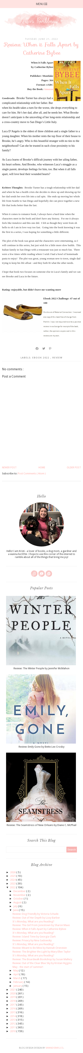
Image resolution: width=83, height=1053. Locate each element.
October (18, 898)
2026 (13, 872)
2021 (13, 989)
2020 (13, 993)
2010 (13, 1031)
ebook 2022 (41, 357)
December (19, 891)
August (17, 902)
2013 (13, 1019)
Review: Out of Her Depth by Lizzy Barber (36, 917)
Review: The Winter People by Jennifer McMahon (41, 668)
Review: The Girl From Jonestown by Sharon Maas (41, 925)
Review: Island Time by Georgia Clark (34, 936)
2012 (13, 1023)
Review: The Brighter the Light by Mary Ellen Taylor (42, 951)
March (17, 978)
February (18, 981)
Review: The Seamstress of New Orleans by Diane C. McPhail (41, 825)
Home (41, 467)
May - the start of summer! (28, 966)
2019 (13, 997)
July (15, 906)
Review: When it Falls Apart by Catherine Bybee (39, 928)
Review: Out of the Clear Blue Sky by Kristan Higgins (42, 963)
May (16, 970)
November (19, 894)
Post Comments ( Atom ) (32, 473)
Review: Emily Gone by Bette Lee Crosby (41, 746)
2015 (13, 1012)
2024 (13, 879)
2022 (13, 887)
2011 (13, 1027)
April (16, 974)
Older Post (74, 467)
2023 (13, 883)
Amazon (48, 89)
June (16, 910)
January (18, 985)
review (57, 357)
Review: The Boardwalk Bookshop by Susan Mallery (42, 959)
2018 (13, 1000)
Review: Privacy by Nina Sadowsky (32, 940)
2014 (13, 1016)
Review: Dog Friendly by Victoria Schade (36, 913)
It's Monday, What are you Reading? (33, 921)
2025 (13, 875)
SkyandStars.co (54, 1048)
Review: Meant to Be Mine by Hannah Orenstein (40, 947)
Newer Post (9, 467)
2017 (13, 1004)
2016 (13, 1008)
